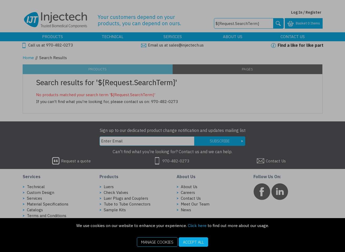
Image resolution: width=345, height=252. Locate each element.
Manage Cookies (157, 242)
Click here (197, 225)
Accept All (193, 242)
